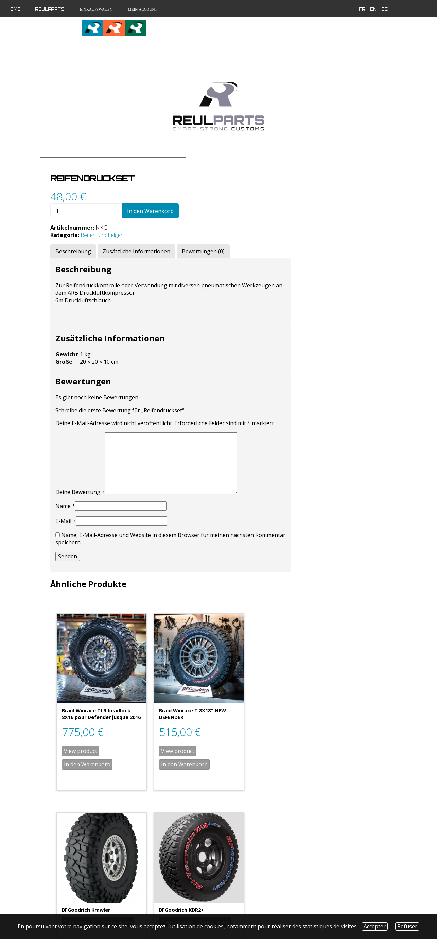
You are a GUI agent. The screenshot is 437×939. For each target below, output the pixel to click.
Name (184, 502)
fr (300, 9)
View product (199, 731)
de (322, 9)
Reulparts (49, 9)
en (311, 9)
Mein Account (142, 9)
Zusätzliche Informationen (255, 240)
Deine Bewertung (199, 488)
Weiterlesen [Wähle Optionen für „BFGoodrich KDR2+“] (348, 859)
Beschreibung (192, 240)
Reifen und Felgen (221, 224)
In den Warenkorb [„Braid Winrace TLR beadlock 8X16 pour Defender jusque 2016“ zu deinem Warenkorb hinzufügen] (206, 744)
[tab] (192, 240)
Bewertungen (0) (322, 240)
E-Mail (184, 517)
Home (13, 9)
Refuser (407, 926)
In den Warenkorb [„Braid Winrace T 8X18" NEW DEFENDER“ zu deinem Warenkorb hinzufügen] (281, 738)
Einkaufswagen (95, 9)
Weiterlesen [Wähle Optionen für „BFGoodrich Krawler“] (348, 710)
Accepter (375, 926)
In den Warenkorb (269, 199)
